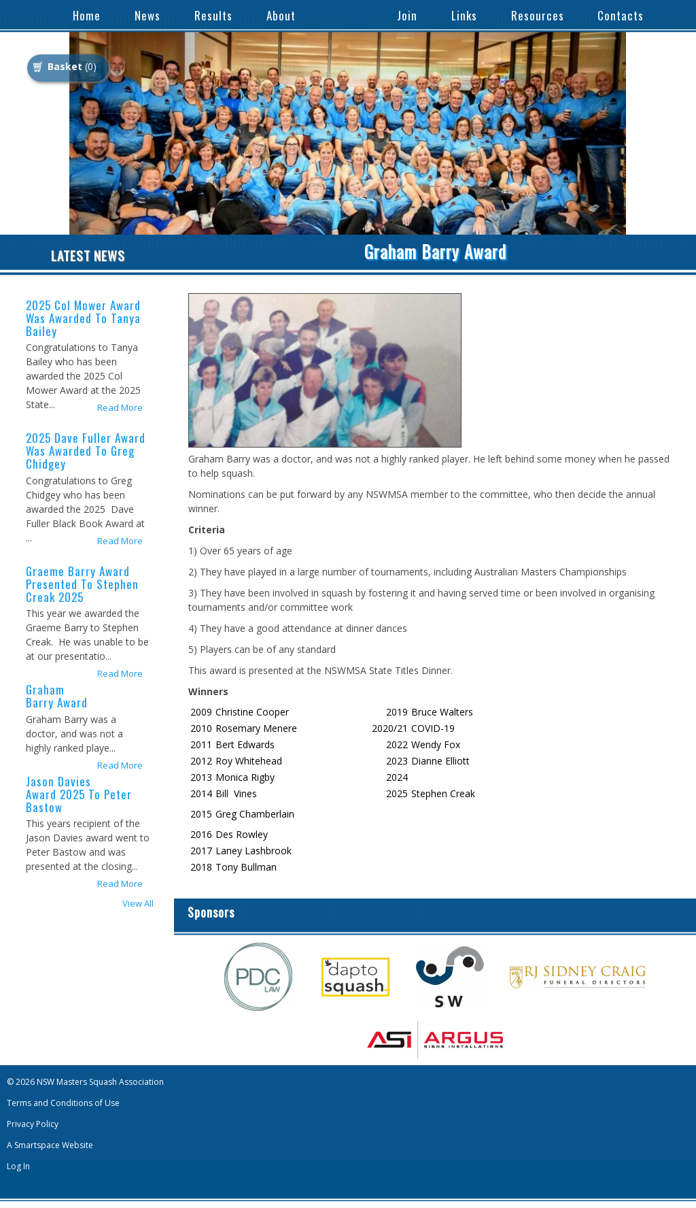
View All (138, 903)
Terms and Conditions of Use (63, 1103)
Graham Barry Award (57, 696)
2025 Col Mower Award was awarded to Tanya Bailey (83, 318)
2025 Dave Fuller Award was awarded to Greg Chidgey (85, 450)
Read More (120, 407)
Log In (18, 1166)
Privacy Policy (32, 1124)
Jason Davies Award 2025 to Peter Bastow (79, 794)
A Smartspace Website (50, 1145)
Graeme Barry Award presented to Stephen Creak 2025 (82, 584)
